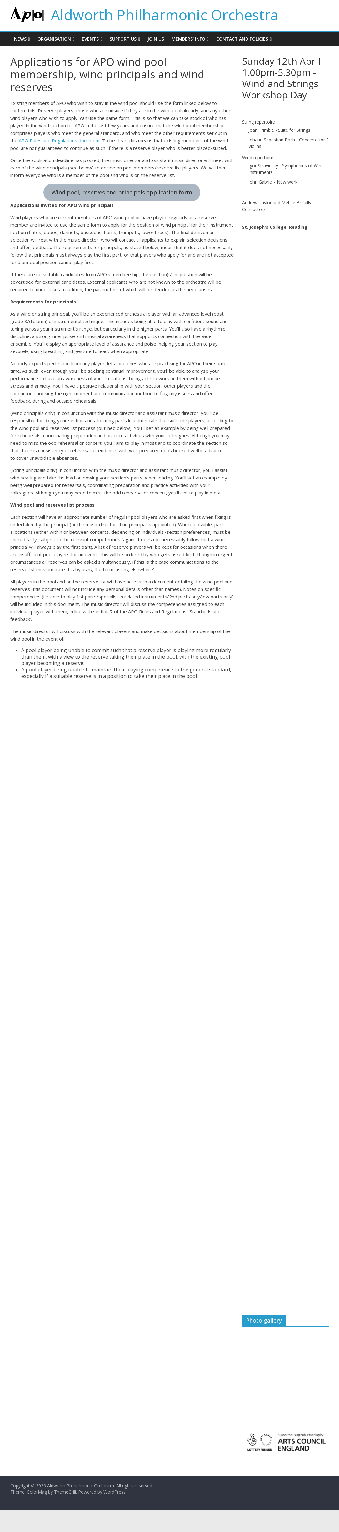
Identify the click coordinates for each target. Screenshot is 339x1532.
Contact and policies (242, 39)
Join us (155, 39)
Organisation (54, 39)
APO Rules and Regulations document (59, 140)
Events (90, 39)
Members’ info (188, 39)
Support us (123, 39)
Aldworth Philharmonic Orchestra (164, 14)
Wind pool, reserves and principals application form (122, 192)
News (20, 39)
